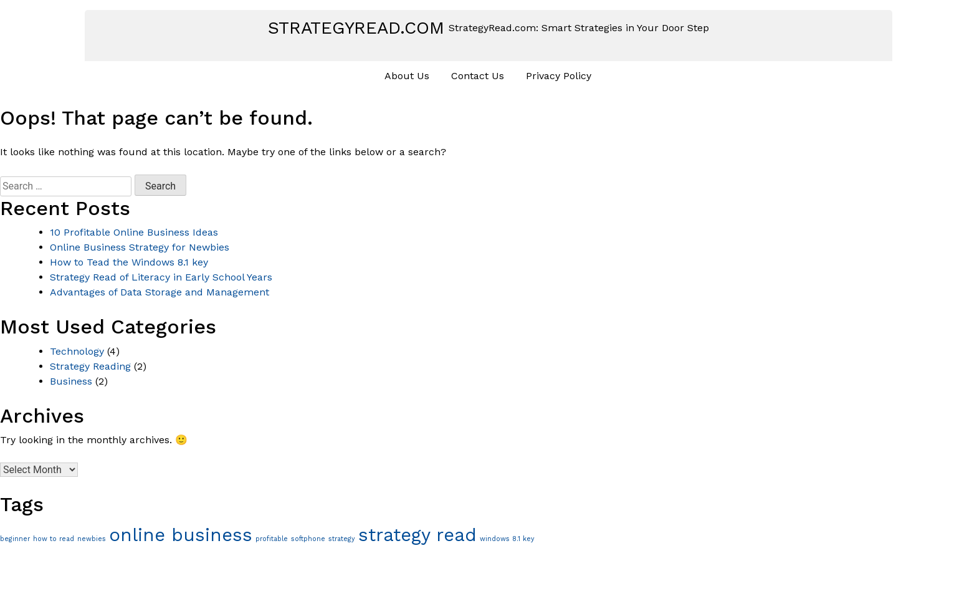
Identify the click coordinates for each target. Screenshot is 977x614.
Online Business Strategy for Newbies (139, 247)
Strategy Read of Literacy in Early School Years (161, 277)
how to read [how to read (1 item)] (53, 539)
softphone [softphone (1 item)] (308, 539)
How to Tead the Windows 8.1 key (129, 262)
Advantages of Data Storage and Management (159, 292)
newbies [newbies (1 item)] (91, 539)
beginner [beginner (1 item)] (15, 539)
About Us (406, 76)
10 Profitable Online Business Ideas (134, 232)
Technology (77, 351)
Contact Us (477, 76)
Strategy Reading (90, 366)
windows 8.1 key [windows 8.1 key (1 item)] (507, 539)
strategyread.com (356, 27)
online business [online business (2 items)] (180, 534)
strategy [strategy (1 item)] (341, 539)
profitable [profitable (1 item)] (271, 539)
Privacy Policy (558, 76)
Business (71, 381)
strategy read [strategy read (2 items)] (417, 534)
